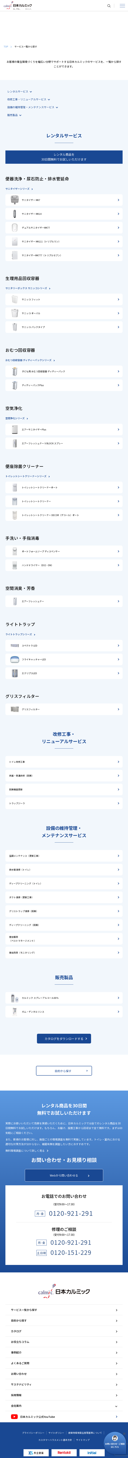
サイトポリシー (56, 1432)
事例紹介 (64, 1352)
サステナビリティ (64, 1384)
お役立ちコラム (64, 1342)
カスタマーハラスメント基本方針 (55, 1439)
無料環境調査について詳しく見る (26, 1150)
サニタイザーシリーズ (18, 188)
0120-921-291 (71, 1213)
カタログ (64, 1331)
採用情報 (64, 1395)
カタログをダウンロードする (67, 1038)
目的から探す (71, 1071)
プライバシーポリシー (33, 1432)
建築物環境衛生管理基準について (85, 1432)
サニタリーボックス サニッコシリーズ (27, 288)
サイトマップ (83, 1439)
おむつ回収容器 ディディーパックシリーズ (29, 360)
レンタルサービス (19, 91)
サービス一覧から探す (64, 1310)
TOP (8, 46)
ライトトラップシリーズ (20, 634)
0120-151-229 (70, 1252)
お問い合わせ (64, 1374)
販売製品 (14, 115)
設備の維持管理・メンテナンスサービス (32, 107)
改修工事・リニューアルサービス (28, 99)
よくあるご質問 (64, 1363)
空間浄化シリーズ (16, 418)
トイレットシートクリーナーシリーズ (27, 476)
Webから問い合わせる (69, 1175)
